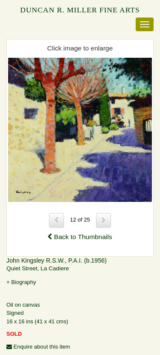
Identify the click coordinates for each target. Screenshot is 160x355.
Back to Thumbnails (80, 236)
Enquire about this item (38, 346)
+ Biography (21, 282)
